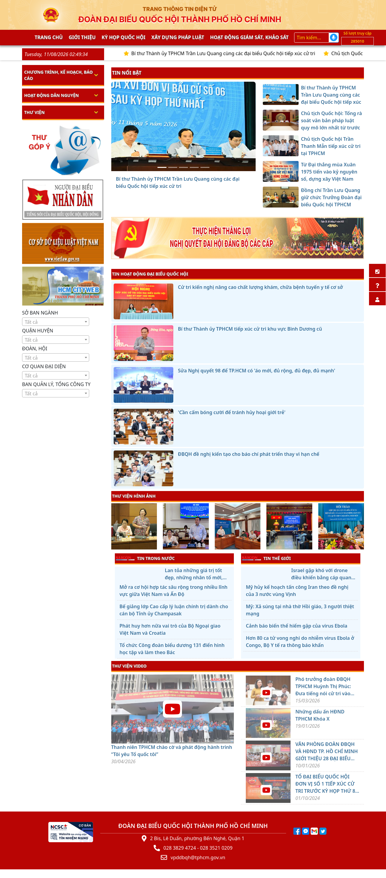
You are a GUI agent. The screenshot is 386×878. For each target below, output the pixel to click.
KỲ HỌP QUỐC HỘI (124, 37)
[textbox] (55, 322)
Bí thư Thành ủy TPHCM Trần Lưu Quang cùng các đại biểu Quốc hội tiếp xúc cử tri (233, 53)
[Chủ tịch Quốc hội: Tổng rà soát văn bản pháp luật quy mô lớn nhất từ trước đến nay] (172, 167)
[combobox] (55, 322)
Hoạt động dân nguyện (51, 95)
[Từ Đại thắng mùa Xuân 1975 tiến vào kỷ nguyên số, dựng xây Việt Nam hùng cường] (194, 167)
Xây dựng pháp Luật (177, 37)
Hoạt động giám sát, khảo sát (249, 37)
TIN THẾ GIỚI (266, 558)
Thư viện (34, 112)
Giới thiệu (82, 37)
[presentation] (115, 527)
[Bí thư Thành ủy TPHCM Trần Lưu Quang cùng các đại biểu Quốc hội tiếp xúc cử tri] (162, 167)
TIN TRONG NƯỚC (145, 558)
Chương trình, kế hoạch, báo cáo (58, 75)
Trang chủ (49, 37)
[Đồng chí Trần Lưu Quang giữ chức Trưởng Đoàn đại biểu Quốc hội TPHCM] (204, 167)
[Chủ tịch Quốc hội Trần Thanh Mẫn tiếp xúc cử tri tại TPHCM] (183, 167)
